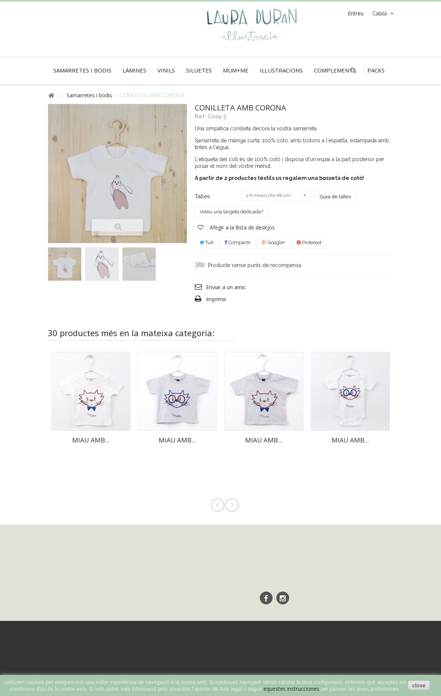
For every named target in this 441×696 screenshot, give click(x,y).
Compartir (237, 242)
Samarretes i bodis (82, 70)
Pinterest (309, 242)
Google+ (273, 242)
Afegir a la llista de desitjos (241, 227)
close (419, 685)
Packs (376, 70)
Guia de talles (335, 196)
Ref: (200, 116)
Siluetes (199, 70)
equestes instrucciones (291, 688)
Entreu (356, 13)
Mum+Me (236, 70)
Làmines (134, 70)
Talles (203, 196)
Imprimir (216, 299)
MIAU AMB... (90, 440)
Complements (335, 70)
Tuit (206, 242)
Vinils (166, 70)
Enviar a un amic (226, 287)
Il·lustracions (281, 70)
